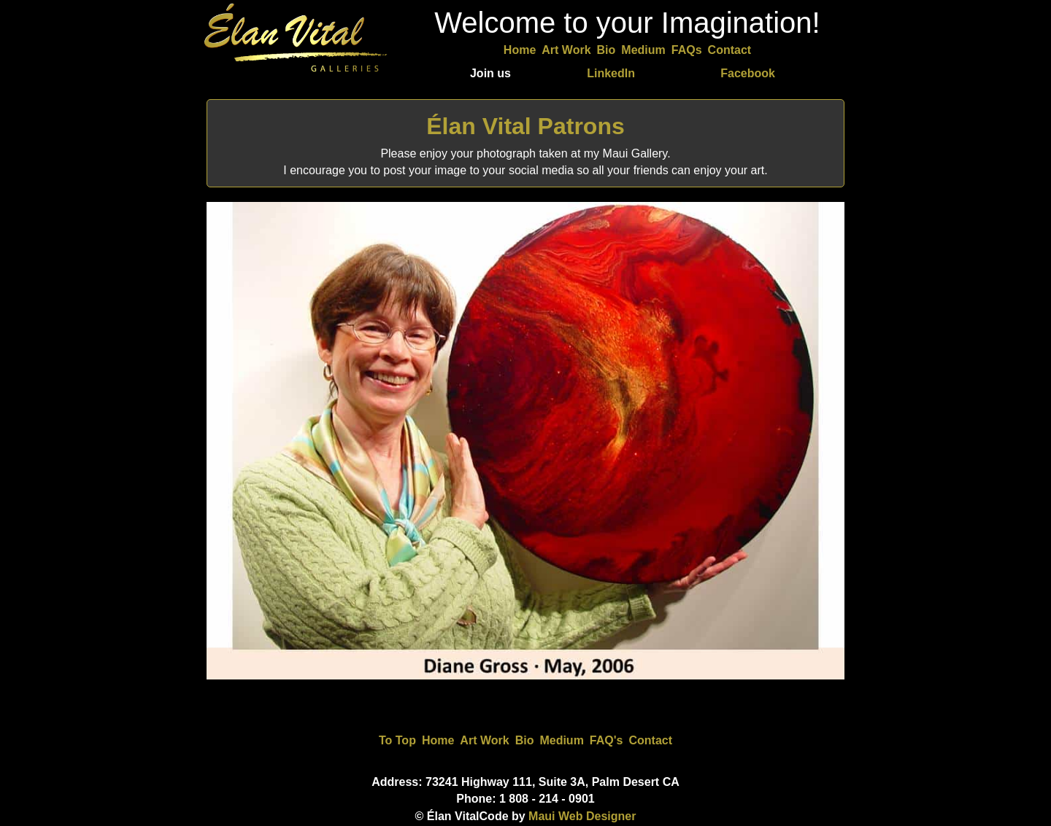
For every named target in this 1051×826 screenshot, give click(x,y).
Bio (606, 50)
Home (520, 50)
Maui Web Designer (582, 816)
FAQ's (606, 740)
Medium (643, 50)
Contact (730, 50)
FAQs (686, 50)
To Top (397, 740)
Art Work (566, 50)
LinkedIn (611, 73)
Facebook (747, 73)
